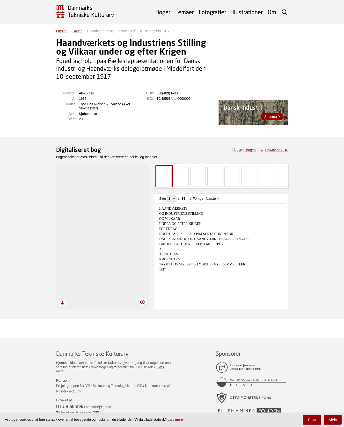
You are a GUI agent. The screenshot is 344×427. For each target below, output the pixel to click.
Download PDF (276, 150)
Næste (211, 198)
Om (272, 11)
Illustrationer (247, 11)
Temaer (184, 11)
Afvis (333, 420)
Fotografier (212, 11)
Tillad (311, 420)
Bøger (162, 11)
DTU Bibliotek (69, 406)
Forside (61, 31)
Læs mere (175, 419)
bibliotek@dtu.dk (68, 391)
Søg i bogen (246, 150)
